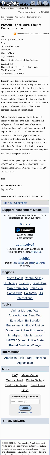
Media (28, 335)
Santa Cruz (14, 293)
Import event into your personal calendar (31, 34)
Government (14, 330)
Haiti (22, 358)
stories (18, 263)
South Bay (39, 283)
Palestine (39, 358)
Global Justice (34, 325)
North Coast (15, 278)
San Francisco (7, 17)
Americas (10, 358)
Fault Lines (38, 385)
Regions (8, 272)
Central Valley (34, 278)
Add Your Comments (15, 202)
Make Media (29, 375)
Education (16, 320)
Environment (14, 325)
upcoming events (37, 263)
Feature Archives (16, 385)
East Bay (25, 283)
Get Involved (14, 380)
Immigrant (15, 335)
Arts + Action (20, 17)
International (25, 298)
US (41, 293)
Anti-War (33, 310)
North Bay (10, 283)
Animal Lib (18, 310)
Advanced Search (25, 413)
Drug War (35, 315)
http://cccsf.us (7, 189)
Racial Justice (7, 20)
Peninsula (36, 288)
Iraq (29, 358)
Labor (38, 335)
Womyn (36, 345)
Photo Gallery (35, 380)
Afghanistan (25, 362)
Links (24, 390)
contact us (36, 252)
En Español (32, 320)
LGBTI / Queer (16, 340)
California (30, 293)
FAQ (15, 375)
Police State (36, 340)
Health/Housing (34, 330)
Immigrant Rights (34, 17)
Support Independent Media (22, 209)
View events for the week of (33, 12)
